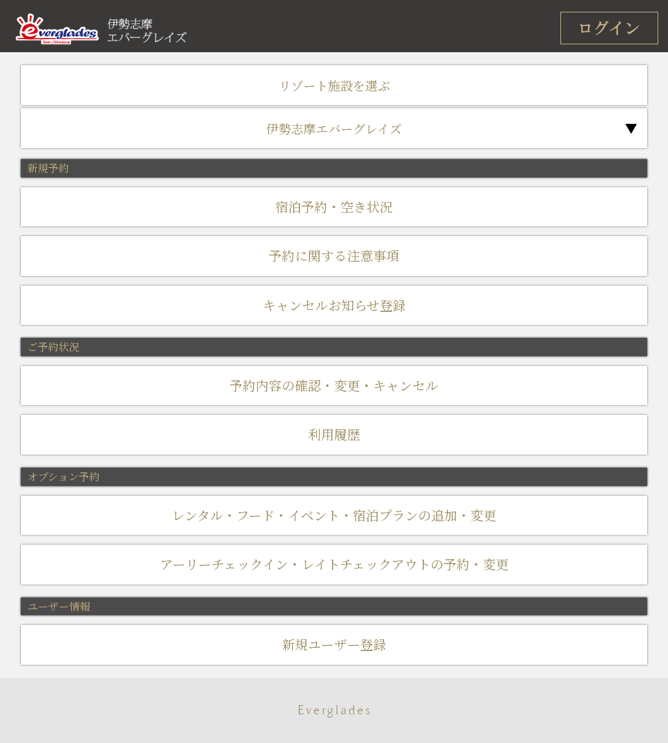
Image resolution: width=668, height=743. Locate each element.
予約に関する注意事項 (334, 255)
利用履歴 (334, 434)
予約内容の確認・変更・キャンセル (334, 385)
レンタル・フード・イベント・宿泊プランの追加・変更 (334, 515)
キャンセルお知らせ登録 (334, 305)
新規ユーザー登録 (334, 644)
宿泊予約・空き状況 (334, 206)
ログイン (609, 28)
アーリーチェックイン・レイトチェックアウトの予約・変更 (334, 563)
